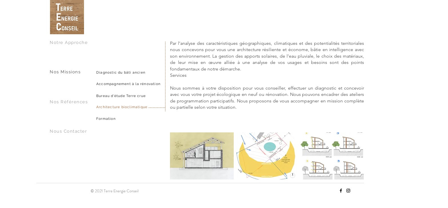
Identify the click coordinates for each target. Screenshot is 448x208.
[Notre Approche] (72, 42)
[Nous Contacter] (72, 131)
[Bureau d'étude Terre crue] (140, 96)
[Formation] (140, 118)
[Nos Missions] (72, 72)
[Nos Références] (72, 102)
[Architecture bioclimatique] (140, 107)
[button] (202, 155)
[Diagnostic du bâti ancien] (140, 72)
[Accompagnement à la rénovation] (140, 84)
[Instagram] (348, 190)
